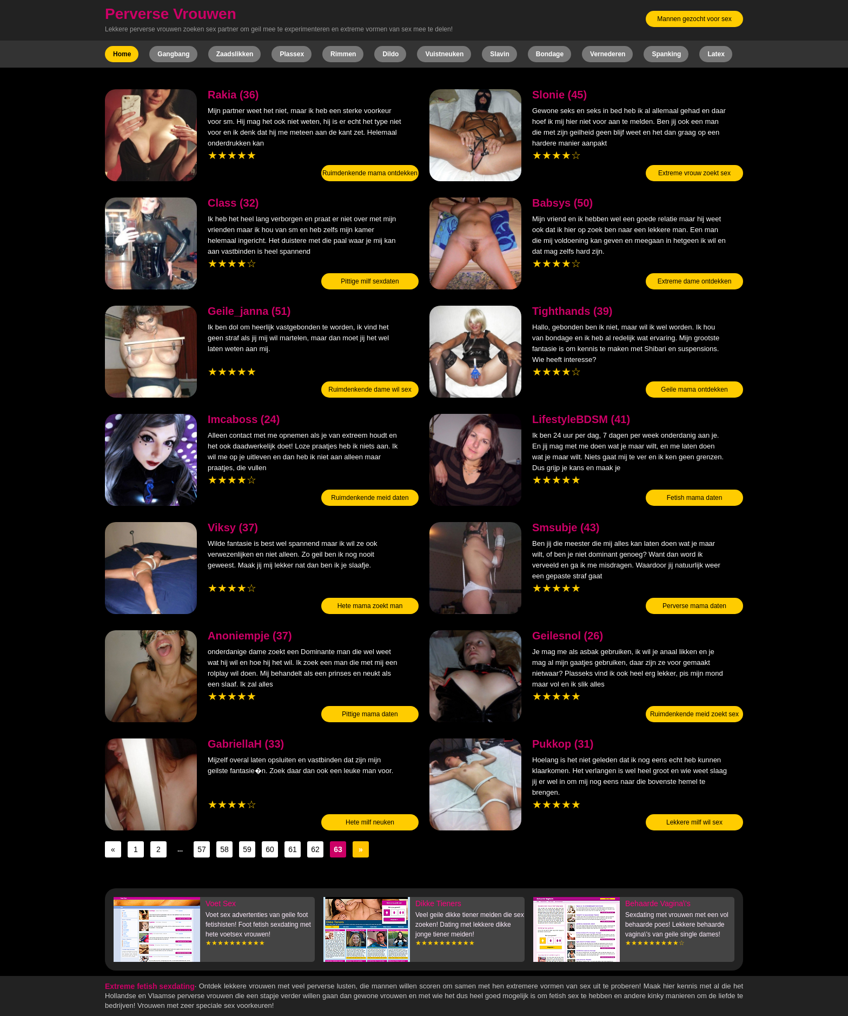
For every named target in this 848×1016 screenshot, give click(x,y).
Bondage (550, 54)
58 (224, 849)
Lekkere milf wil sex (694, 822)
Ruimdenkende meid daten (369, 498)
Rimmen (343, 54)
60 (270, 849)
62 (315, 849)
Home (122, 54)
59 (247, 849)
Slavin (499, 54)
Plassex (292, 54)
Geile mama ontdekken (694, 389)
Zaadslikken (235, 54)
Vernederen (607, 54)
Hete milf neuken (370, 822)
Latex (715, 54)
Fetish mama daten (695, 498)
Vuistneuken (444, 54)
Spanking (666, 54)
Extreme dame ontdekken (695, 281)
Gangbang (173, 54)
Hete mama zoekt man (370, 606)
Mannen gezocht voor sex (694, 19)
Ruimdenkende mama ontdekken (370, 173)
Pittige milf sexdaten (370, 281)
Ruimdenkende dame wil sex (369, 389)
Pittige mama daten (370, 714)
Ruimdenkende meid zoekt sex (694, 714)
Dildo (390, 54)
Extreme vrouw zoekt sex (694, 173)
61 (292, 849)
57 (201, 849)
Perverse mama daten (694, 606)
